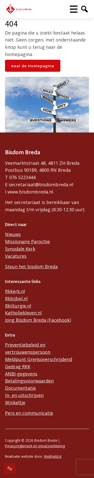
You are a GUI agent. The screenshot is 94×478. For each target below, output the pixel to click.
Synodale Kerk (20, 249)
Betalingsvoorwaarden (29, 381)
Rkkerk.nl (15, 291)
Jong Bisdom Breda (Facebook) (38, 320)
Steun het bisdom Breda (31, 267)
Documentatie (20, 388)
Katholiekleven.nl (23, 313)
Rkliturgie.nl (18, 306)
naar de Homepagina (32, 65)
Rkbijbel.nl (16, 299)
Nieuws (13, 234)
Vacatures (16, 256)
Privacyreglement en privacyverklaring (35, 446)
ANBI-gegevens (21, 374)
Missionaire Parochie (27, 241)
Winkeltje (15, 403)
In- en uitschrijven (24, 395)
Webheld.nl (52, 456)
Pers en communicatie (29, 413)
